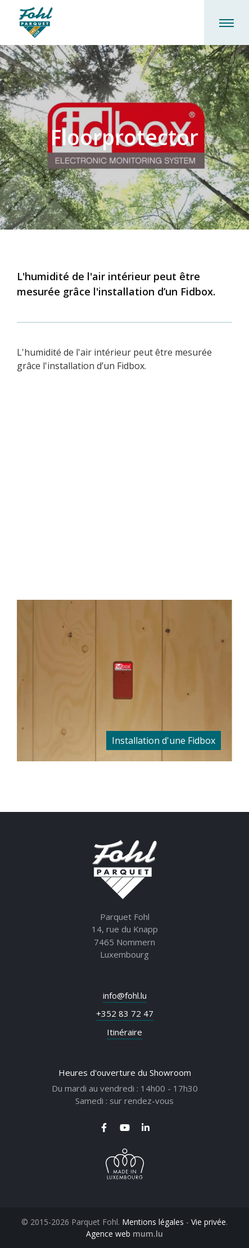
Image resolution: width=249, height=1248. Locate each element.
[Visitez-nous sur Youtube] (125, 1128)
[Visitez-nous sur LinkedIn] (146, 1128)
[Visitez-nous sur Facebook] (104, 1128)
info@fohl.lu (125, 995)
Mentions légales (153, 1221)
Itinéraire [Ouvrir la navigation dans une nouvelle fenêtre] (124, 1032)
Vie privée (208, 1221)
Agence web (108, 1233)
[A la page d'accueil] (36, 22)
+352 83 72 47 (124, 1013)
